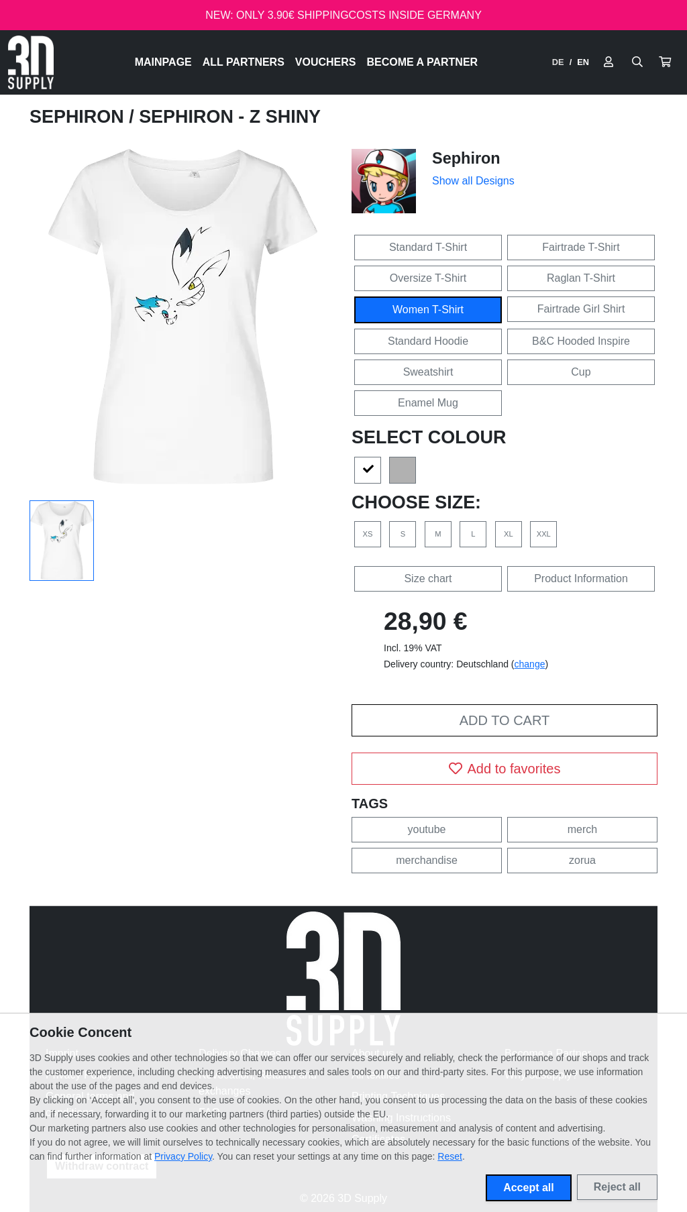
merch (582, 829)
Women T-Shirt (428, 309)
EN (583, 62)
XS (368, 534)
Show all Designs (473, 180)
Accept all (528, 1187)
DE (558, 62)
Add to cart (504, 720)
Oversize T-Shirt (428, 278)
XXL (544, 534)
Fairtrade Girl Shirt (581, 309)
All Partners (243, 62)
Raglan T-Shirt (581, 278)
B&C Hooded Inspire (581, 341)
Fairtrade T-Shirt (580, 247)
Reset (449, 1156)
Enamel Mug (428, 402)
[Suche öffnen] (637, 62)
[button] (665, 62)
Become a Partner (422, 62)
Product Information (581, 578)
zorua (582, 860)
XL (508, 534)
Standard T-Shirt (428, 247)
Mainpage (163, 62)
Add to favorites (505, 768)
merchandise (427, 860)
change (530, 664)
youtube (427, 829)
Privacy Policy (183, 1156)
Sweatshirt (428, 372)
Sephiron (79, 117)
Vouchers (325, 62)
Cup (580, 372)
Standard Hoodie (428, 341)
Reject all (617, 1187)
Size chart (428, 578)
